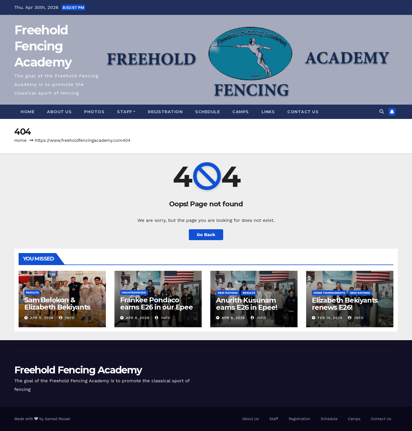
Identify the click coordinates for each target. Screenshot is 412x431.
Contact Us (302, 111)
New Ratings (228, 292)
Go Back (206, 234)
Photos (94, 111)
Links (268, 111)
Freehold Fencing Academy (43, 46)
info (67, 318)
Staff (126, 111)
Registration (165, 111)
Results (32, 292)
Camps (240, 111)
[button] (381, 111)
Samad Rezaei (57, 419)
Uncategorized (134, 292)
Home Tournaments (329, 292)
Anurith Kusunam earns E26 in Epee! (246, 304)
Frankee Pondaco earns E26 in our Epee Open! (156, 307)
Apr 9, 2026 (42, 318)
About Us (59, 111)
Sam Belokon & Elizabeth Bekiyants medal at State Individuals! (57, 311)
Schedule (207, 111)
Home (27, 111)
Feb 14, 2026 (330, 318)
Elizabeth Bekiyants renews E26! (345, 304)
